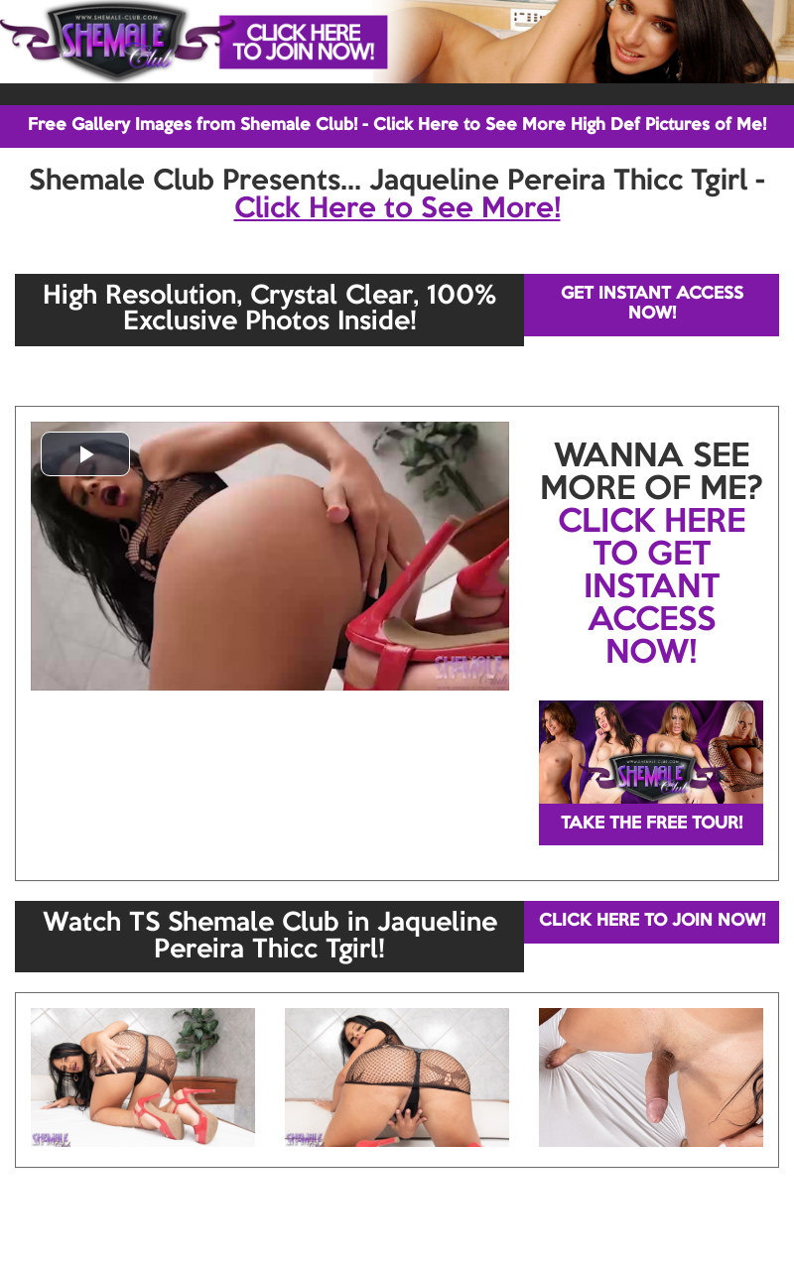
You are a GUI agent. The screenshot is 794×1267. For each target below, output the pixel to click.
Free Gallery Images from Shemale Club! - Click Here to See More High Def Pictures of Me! (397, 125)
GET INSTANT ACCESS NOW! (652, 304)
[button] (85, 454)
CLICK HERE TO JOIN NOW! (652, 921)
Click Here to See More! (397, 209)
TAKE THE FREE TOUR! (651, 824)
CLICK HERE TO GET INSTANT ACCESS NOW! (651, 588)
